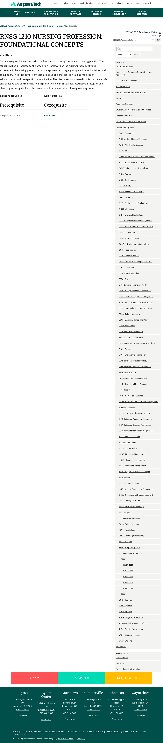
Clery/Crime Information (55, 731)
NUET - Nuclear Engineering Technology (136, 489)
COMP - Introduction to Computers (134, 244)
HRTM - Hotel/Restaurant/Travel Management (138, 401)
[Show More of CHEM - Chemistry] (117, 209)
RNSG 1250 (128, 576)
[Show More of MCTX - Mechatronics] (117, 448)
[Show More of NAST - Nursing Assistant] (117, 483)
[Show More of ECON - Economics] (117, 325)
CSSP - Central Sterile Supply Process (135, 261)
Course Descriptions (32, 26)
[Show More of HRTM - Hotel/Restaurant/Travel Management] (117, 401)
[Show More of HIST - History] (117, 390)
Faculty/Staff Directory (95, 731)
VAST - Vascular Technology (131, 635)
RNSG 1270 (128, 582)
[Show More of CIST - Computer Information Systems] (117, 220)
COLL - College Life (127, 232)
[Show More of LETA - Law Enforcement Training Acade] (117, 430)
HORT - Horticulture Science (131, 395)
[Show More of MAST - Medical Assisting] (117, 436)
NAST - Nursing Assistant (129, 483)
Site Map (120, 663)
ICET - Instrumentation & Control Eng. (135, 413)
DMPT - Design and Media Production (135, 290)
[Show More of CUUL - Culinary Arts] (117, 267)
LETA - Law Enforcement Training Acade (136, 430)
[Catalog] (133, 40)
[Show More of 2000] (119, 594)
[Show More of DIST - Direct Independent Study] (117, 285)
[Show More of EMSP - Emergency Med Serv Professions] (117, 343)
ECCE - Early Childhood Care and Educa (135, 302)
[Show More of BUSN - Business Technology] (117, 191)
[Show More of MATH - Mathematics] (117, 442)
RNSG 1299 (128, 588)
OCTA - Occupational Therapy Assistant (136, 495)
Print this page (156, 36)
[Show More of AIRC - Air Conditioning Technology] (117, 139)
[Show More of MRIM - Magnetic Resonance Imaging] (117, 471)
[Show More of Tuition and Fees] (115, 86)
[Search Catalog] (134, 49)
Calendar (129, 3)
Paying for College (96, 12)
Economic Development (119, 12)
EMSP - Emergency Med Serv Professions (137, 343)
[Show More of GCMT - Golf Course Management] (117, 378)
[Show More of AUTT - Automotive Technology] (117, 162)
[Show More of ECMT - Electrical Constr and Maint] (117, 320)
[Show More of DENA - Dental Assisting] (117, 273)
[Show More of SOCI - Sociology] (117, 600)
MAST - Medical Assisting (129, 436)
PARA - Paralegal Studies (129, 500)
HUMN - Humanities (127, 407)
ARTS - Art (123, 150)
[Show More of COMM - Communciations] (117, 238)
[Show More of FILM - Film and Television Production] (117, 366)
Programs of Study (124, 115)
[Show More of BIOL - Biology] (117, 185)
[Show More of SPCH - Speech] (117, 611)
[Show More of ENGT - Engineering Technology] (117, 355)
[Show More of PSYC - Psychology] (117, 530)
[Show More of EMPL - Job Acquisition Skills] (117, 337)
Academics (30, 12)
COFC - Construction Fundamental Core (136, 226)
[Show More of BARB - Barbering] (117, 174)
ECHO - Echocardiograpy (129, 314)
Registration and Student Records (131, 92)
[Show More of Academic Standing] (115, 104)
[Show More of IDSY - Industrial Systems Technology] (117, 425)
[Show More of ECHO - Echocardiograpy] (117, 314)
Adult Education (86, 3)
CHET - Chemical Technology (131, 215)
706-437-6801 (140, 709)
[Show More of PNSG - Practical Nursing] (117, 518)
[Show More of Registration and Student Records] (115, 92)
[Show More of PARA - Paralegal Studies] (117, 500)
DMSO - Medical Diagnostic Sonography (136, 296)
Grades (119, 98)
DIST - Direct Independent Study (133, 285)
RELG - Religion (125, 541)
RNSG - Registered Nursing (51, 26)
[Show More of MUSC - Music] (117, 477)
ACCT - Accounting (127, 133)
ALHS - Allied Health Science (131, 145)
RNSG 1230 (128, 570)
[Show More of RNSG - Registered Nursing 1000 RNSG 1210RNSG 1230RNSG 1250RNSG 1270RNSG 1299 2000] (117, 553)
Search (137, 54)
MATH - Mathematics (127, 442)
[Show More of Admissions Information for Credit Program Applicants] (115, 72)
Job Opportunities (138, 731)
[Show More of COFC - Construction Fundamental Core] (117, 226)
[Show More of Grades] (115, 98)
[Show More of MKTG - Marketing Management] (117, 465)
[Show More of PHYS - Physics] (117, 512)
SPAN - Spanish (125, 605)
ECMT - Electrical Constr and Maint (133, 320)
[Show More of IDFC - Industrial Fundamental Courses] (117, 419)
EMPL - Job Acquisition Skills (131, 337)
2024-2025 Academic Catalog (11, 26)
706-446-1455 (46, 713)
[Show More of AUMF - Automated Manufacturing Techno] (117, 156)
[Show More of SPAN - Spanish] (117, 605)
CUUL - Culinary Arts (127, 267)
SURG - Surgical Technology (131, 617)
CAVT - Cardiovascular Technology (133, 203)
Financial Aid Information (126, 80)
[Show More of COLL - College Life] (117, 232)
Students (65, 3)
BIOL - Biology (125, 185)
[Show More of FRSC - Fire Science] (117, 372)
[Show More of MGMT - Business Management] (117, 460)
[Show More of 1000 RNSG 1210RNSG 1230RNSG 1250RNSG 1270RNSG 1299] (119, 559)
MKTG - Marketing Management (132, 465)
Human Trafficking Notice (117, 731)
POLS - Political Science (129, 524)
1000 (65, 26)
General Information (124, 66)
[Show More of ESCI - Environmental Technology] (117, 360)
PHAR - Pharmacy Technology (131, 506)
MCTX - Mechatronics (128, 448)
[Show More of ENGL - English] (117, 349)
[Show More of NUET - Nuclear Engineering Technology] (117, 489)
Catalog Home (122, 657)
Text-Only (81, 738)
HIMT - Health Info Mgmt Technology (134, 384)
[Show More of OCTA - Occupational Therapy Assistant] (117, 495)
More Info (22, 715)
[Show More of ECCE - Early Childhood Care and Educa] (117, 302)
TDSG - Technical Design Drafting (133, 623)
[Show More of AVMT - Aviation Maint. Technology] (117, 168)
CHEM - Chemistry (126, 209)
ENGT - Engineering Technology (132, 354)
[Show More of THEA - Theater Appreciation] (117, 629)
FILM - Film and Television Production (135, 366)
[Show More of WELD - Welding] (117, 641)
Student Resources (141, 12)
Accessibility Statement (32, 731)
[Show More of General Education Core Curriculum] (115, 121)
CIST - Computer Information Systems (135, 220)
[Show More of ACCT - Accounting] (117, 133)
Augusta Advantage (75, 12)
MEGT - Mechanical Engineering (132, 454)
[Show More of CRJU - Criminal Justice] (117, 255)
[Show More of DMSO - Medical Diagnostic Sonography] (117, 296)
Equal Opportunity (76, 731)
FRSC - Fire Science (127, 372)
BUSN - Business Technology (131, 191)
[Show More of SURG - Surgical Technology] (117, 617)
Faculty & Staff (101, 3)
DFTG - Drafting (125, 279)
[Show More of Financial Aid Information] (115, 80)
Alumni (56, 3)
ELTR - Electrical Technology (131, 331)
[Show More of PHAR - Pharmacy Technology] (117, 506)
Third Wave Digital (65, 738)
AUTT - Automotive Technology (132, 162)
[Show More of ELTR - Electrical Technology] (117, 331)
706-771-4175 (93, 709)
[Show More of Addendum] (115, 646)
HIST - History (124, 389)
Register (81, 677)
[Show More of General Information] (115, 66)
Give (137, 3)
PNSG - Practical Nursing (129, 518)
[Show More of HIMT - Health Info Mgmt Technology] (117, 384)
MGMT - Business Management (132, 460)
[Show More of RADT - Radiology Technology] (117, 535)
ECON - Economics (127, 325)
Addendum (121, 646)
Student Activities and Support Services (133, 109)
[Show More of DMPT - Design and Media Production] (117, 290)
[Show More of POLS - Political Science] (117, 524)
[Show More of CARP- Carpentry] (117, 197)
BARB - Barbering (126, 174)
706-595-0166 (116, 712)
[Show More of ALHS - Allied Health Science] (117, 145)
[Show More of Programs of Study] (115, 115)
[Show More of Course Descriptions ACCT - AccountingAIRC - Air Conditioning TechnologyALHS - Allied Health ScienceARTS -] (115, 127)
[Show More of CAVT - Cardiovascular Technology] (117, 203)
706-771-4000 (22, 709)
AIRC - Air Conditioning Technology (134, 139)
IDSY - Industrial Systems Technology (135, 425)
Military (74, 3)
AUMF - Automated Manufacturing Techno (137, 156)
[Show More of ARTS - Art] (117, 150)
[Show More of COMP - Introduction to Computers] (117, 244)
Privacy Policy (19, 734)
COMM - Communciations (129, 238)
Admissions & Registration (51, 12)
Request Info (128, 677)
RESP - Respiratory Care (129, 547)
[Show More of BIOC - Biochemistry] (117, 180)
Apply (34, 677)
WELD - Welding (125, 640)
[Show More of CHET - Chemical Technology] (117, 215)
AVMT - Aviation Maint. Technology (133, 168)
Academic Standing (124, 104)
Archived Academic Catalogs (128, 669)
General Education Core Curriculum (131, 121)
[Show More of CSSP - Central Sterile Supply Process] (117, 261)
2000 (123, 594)
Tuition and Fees (123, 86)
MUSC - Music (124, 477)
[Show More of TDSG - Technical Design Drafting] (117, 623)
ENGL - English (125, 349)
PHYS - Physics (125, 512)
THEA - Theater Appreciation (131, 629)
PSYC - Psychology (127, 530)
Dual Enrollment (116, 3)
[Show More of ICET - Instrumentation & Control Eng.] (117, 413)
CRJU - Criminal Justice (129, 255)
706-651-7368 (69, 712)
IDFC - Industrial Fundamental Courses (135, 419)
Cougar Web (146, 3)
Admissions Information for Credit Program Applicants (135, 73)
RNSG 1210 (128, 565)
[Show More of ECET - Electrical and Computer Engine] (117, 308)
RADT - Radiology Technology (131, 535)
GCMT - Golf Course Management (133, 378)
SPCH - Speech (125, 611)
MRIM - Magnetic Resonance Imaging (134, 471)
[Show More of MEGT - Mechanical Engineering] (117, 454)
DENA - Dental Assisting (129, 273)
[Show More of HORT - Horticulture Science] (117, 395)
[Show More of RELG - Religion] (117, 541)
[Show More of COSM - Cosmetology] (117, 250)
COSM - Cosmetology (128, 250)
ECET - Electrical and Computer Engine (135, 308)
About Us (17, 12)
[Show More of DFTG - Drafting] (117, 279)
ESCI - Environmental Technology (133, 360)
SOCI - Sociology (126, 600)
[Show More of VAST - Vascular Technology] (117, 635)
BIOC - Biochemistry (127, 180)
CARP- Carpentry (126, 197)
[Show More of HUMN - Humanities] (117, 407)
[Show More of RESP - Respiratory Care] (117, 547)
